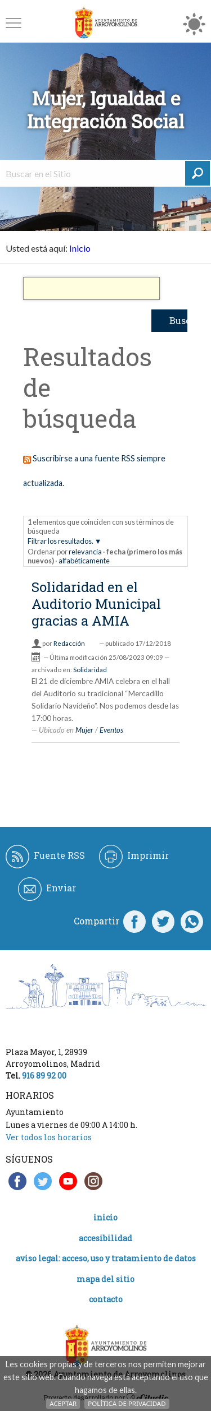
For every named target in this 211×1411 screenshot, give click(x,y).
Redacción (69, 643)
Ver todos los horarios (49, 1137)
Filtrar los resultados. (60, 540)
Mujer (84, 729)
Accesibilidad (105, 1238)
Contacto (106, 1299)
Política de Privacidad (126, 1403)
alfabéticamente (84, 560)
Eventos (111, 729)
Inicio (80, 248)
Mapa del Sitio (105, 1279)
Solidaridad (90, 669)
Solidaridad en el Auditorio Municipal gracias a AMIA (96, 604)
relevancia (85, 551)
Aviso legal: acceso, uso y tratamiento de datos (106, 1258)
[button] (13, 23)
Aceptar (63, 1403)
